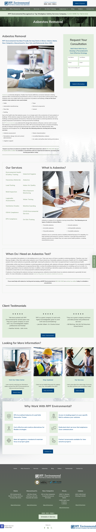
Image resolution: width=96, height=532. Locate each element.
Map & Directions (15, 505)
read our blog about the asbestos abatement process (48, 274)
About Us (27, 9)
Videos (80, 9)
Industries (63, 9)
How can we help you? (74, 67)
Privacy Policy (8, 527)
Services (37, 9)
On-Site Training (50, 9)
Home (4, 9)
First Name (71, 57)
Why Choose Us (15, 9)
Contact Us (90, 9)
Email (81, 62)
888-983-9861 (50, 4)
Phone (69, 62)
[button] (2, 526)
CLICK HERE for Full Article (77, 14)
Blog (72, 9)
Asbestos (5, 95)
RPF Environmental (9, 123)
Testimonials (68, 468)
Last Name (82, 57)
